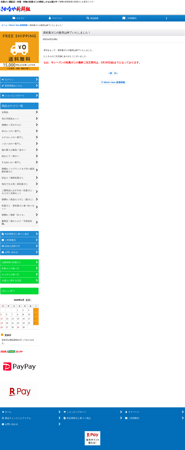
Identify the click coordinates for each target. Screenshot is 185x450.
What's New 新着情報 (113, 82)
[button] (92, 18)
